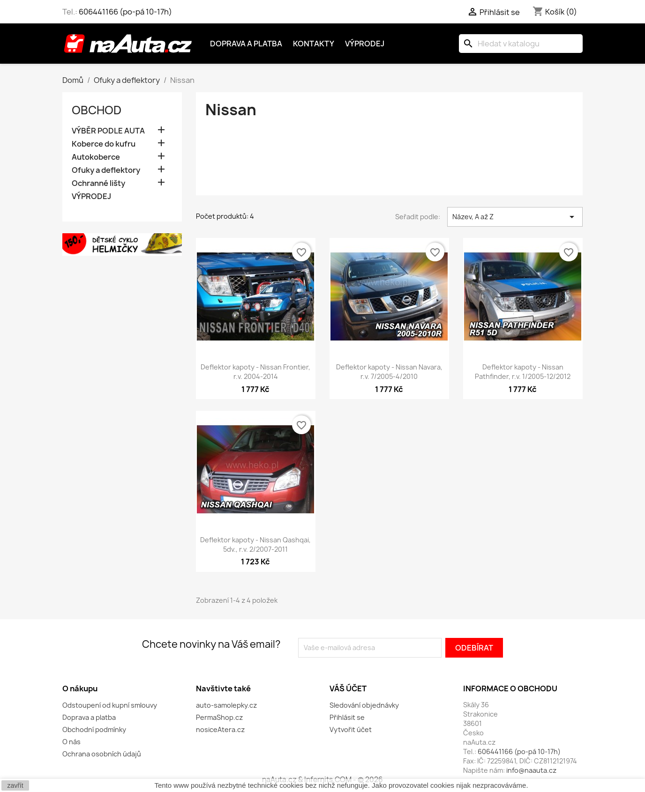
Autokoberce (96, 157)
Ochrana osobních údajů (101, 753)
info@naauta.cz (531, 770)
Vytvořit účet (351, 729)
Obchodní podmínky (94, 729)
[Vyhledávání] (521, 43)
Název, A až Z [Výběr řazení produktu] (515, 216)
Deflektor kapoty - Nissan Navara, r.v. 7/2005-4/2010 (389, 372)
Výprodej (364, 43)
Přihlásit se (347, 717)
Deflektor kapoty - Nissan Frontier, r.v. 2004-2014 (255, 372)
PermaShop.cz (219, 717)
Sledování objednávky (364, 705)
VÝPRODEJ (91, 196)
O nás (71, 741)
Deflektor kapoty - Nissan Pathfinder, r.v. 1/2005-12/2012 (522, 372)
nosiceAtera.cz (220, 729)
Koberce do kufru (103, 144)
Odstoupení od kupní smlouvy (109, 705)
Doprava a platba (246, 43)
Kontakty (313, 43)
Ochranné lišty (98, 183)
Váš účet (348, 688)
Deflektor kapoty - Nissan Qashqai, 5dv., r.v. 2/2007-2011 (255, 544)
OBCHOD (96, 110)
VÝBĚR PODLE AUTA (108, 131)
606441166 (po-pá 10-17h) (125, 12)
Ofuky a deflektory (106, 170)
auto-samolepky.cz (226, 705)
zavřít (15, 785)
